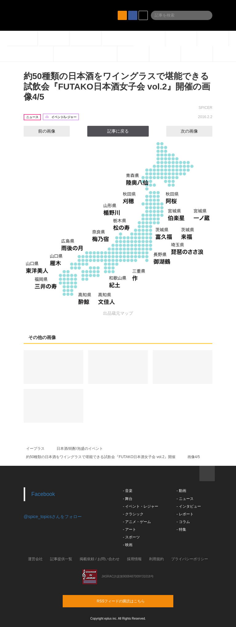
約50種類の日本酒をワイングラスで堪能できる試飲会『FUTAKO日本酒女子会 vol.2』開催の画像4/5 (117, 86)
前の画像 (41, 131)
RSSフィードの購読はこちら (129, 600)
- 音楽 (127, 491)
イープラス (35, 448)
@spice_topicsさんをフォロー (53, 516)
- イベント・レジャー (140, 506)
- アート (129, 529)
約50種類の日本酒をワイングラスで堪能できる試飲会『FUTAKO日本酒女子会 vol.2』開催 (100, 457)
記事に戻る (118, 131)
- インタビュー (188, 506)
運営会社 (35, 559)
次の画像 (195, 131)
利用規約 (156, 559)
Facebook (43, 494)
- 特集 (181, 529)
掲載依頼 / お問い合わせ (100, 559)
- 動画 (181, 491)
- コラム (183, 522)
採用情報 (134, 559)
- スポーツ (131, 537)
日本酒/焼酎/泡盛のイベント (80, 448)
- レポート (184, 514)
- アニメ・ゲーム (137, 522)
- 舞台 (127, 499)
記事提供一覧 (61, 559)
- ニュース (184, 499)
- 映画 (127, 545)
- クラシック (133, 514)
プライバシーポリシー (189, 559)
